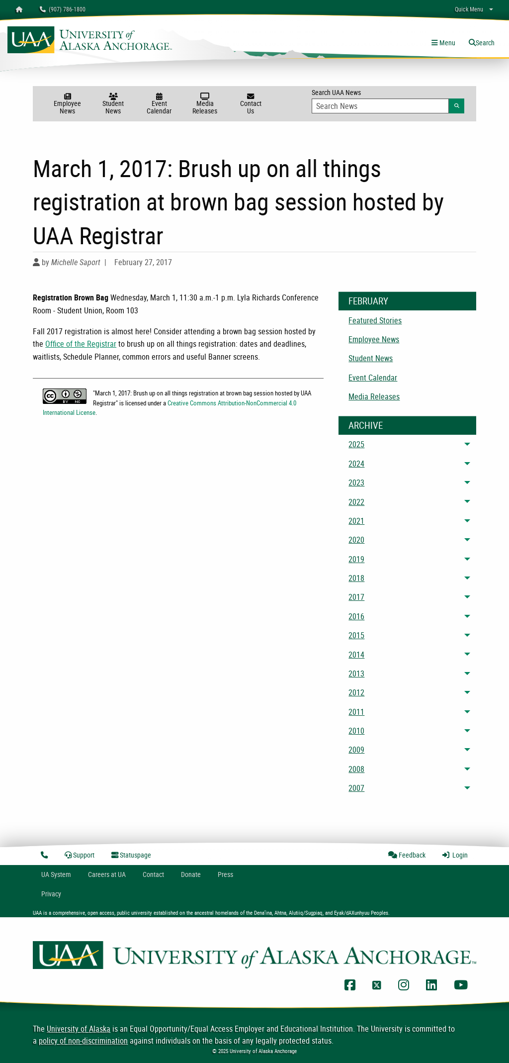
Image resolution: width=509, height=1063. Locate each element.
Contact (153, 874)
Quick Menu (469, 9)
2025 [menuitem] (356, 444)
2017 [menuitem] (356, 596)
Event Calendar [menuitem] (372, 377)
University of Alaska (78, 1028)
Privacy (51, 893)
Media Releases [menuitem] (374, 396)
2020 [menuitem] (356, 539)
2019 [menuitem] (356, 559)
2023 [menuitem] (356, 482)
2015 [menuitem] (356, 635)
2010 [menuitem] (356, 730)
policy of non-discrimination (83, 1040)
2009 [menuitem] (356, 749)
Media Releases (204, 104)
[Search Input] (380, 105)
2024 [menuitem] (356, 463)
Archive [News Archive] (365, 425)
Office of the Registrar (80, 343)
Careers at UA (107, 874)
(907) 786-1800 (62, 9)
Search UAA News (388, 100)
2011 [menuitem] (356, 711)
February (368, 300)
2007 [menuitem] (356, 787)
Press (225, 874)
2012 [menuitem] (356, 692)
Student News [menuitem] (370, 358)
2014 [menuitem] (356, 654)
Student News (113, 104)
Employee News (67, 104)
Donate (191, 874)
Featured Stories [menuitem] (375, 320)
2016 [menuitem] (356, 616)
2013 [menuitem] (356, 673)
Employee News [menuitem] (373, 339)
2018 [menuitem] (356, 578)
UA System (56, 874)
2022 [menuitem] (356, 501)
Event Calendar (159, 104)
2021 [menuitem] (356, 520)
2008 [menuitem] (356, 769)
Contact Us (250, 104)
